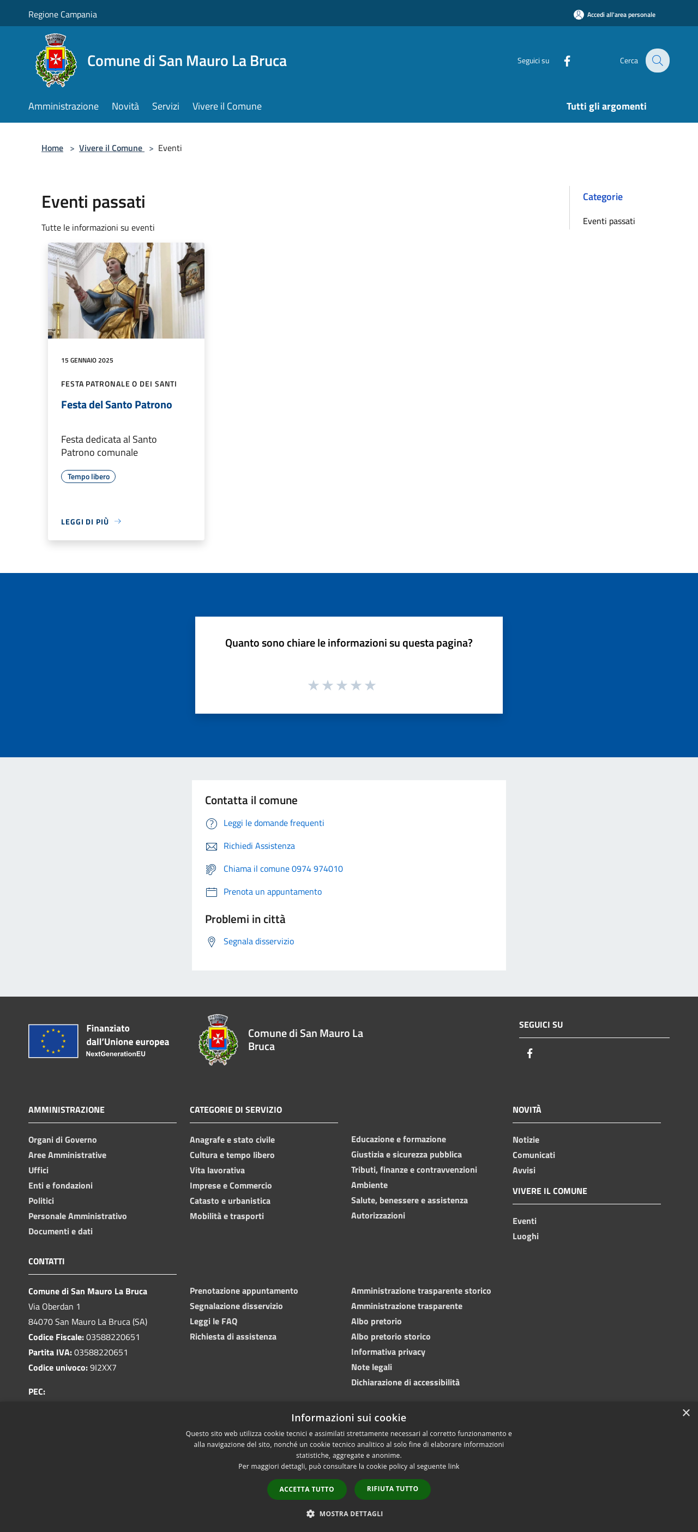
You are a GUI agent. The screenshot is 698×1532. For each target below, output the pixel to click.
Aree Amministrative (67, 1154)
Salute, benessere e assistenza (409, 1200)
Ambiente (369, 1184)
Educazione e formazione (398, 1138)
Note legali (371, 1366)
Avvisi (524, 1170)
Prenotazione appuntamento (244, 1290)
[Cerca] (656, 60)
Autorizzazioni (378, 1215)
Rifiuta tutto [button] (393, 1488)
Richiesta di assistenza (233, 1336)
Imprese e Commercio (231, 1185)
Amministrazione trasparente (406, 1305)
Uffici (38, 1170)
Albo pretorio (376, 1321)
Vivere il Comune (112, 147)
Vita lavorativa (217, 1170)
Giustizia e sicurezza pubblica (406, 1154)
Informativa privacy (388, 1351)
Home (52, 147)
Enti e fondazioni (60, 1185)
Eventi (525, 1220)
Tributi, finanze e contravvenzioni (414, 1169)
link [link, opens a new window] (454, 1466)
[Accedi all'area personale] (614, 14)
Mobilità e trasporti (227, 1215)
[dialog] (349, 1467)
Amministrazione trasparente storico (421, 1290)
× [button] (686, 1413)
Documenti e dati (60, 1231)
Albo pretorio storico (391, 1336)
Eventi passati (609, 220)
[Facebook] (559, 60)
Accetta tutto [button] (307, 1489)
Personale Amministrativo (77, 1215)
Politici (41, 1200)
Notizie (526, 1139)
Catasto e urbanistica (230, 1200)
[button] (349, 1513)
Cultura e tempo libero (232, 1154)
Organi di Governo (62, 1139)
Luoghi (526, 1236)
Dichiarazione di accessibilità (405, 1382)
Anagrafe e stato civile (232, 1139)
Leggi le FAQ (213, 1321)
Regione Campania (62, 14)
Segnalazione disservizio (236, 1305)
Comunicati (534, 1154)
